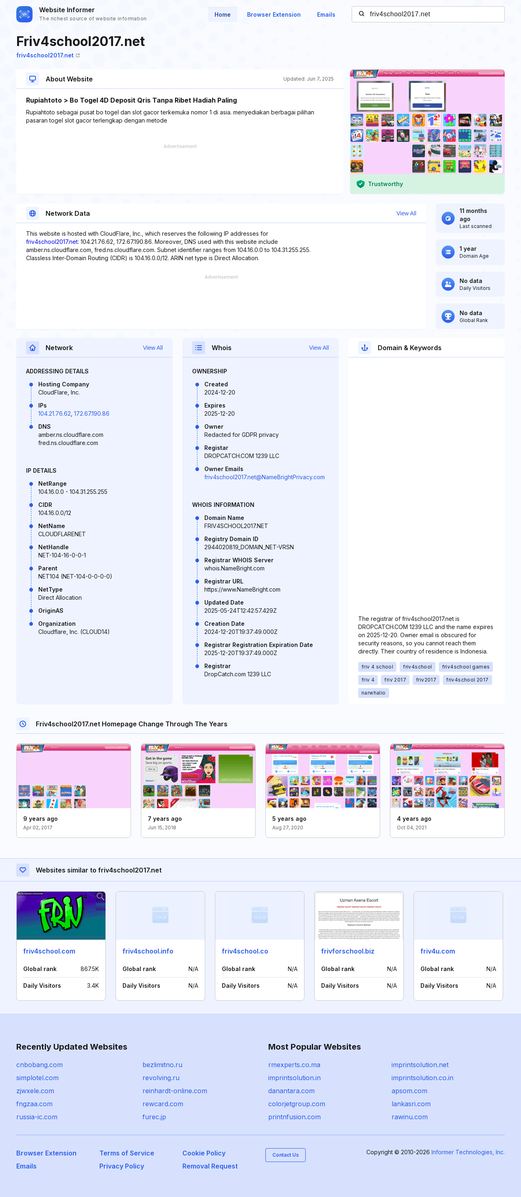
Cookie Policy (203, 1153)
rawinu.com (410, 1117)
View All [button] (406, 213)
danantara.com (291, 1091)
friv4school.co (245, 951)
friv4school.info (148, 951)
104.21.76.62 (54, 413)
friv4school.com (49, 951)
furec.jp (154, 1117)
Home (223, 14)
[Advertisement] (180, 169)
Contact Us (285, 1155)
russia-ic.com (36, 1117)
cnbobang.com (39, 1065)
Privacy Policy (121, 1166)
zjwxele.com (35, 1091)
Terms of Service (126, 1153)
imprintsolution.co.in (422, 1078)
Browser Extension (274, 14)
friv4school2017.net (48, 55)
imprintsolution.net (420, 1065)
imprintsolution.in (294, 1078)
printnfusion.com (294, 1117)
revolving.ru (161, 1078)
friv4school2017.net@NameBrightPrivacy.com (264, 477)
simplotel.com (37, 1078)
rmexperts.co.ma (294, 1065)
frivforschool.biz (347, 951)
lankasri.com (411, 1104)
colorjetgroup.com (296, 1104)
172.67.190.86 (91, 413)
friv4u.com (437, 951)
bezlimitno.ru (162, 1065)
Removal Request (210, 1166)
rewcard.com (162, 1104)
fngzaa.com (34, 1104)
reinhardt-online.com (174, 1091)
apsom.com (409, 1091)
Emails (326, 14)
